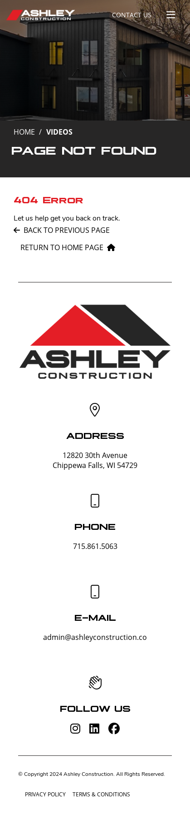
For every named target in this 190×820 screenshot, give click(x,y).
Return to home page (67, 247)
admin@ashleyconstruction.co (95, 637)
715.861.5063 (95, 546)
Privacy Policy (45, 794)
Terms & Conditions (101, 794)
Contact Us (131, 14)
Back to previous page (62, 230)
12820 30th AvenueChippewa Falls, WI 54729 (95, 460)
